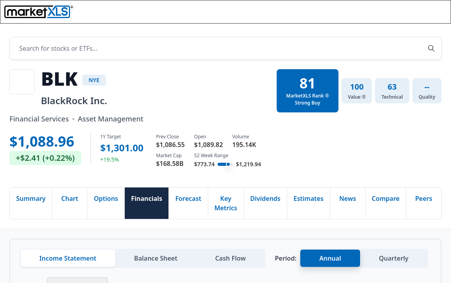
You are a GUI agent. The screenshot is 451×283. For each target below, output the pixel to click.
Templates (215, 14)
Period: (285, 260)
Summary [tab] (31, 200)
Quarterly (393, 260)
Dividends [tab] (265, 200)
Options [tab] (106, 200)
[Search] (326, 15)
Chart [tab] (69, 200)
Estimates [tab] (308, 200)
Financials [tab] (146, 200)
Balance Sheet (155, 260)
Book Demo (418, 14)
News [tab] (347, 200)
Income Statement (67, 260)
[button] (380, 15)
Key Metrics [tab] (225, 205)
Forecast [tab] (188, 200)
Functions (164, 14)
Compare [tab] (386, 200)
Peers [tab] (423, 200)
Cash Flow (230, 260)
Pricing (260, 14)
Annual (330, 260)
